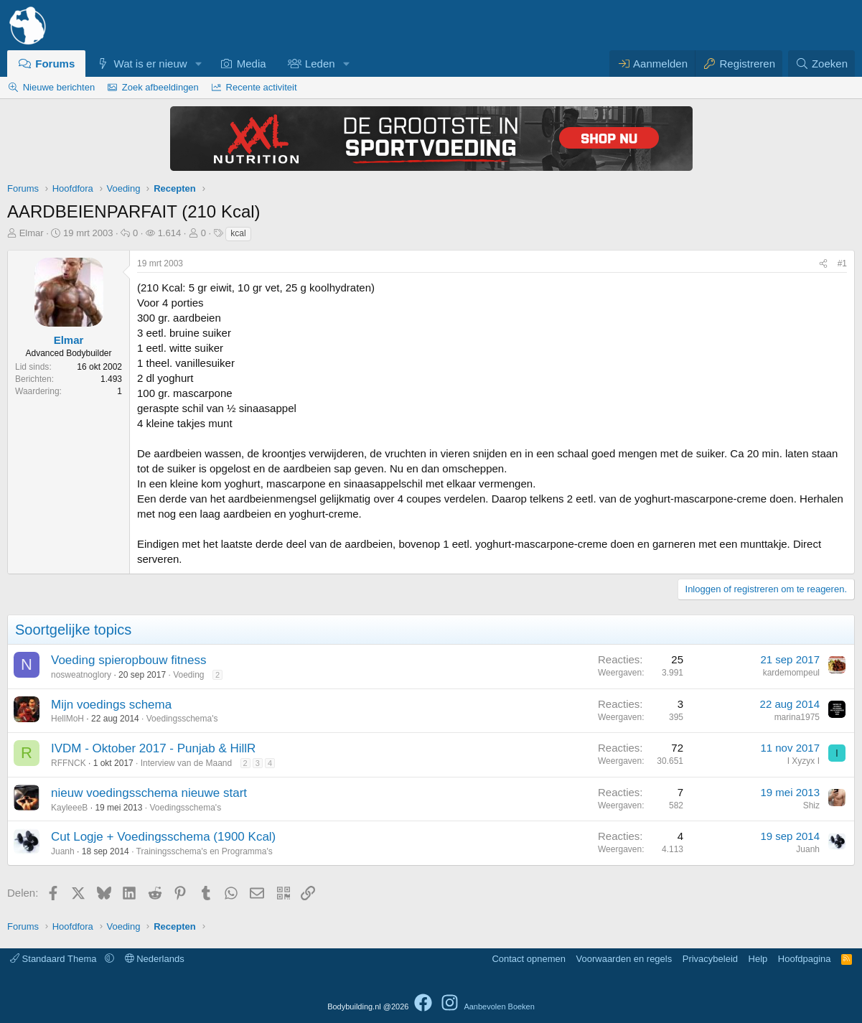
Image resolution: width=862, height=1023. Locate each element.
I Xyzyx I (803, 761)
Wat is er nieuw (150, 63)
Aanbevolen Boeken (499, 1006)
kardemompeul (791, 673)
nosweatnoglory (81, 675)
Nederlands (154, 958)
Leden (320, 63)
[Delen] (823, 264)
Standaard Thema (54, 958)
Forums (55, 63)
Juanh (63, 851)
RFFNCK (68, 763)
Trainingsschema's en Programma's (204, 851)
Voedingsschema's (182, 719)
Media (251, 63)
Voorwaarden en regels (624, 958)
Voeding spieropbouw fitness (128, 660)
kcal (237, 233)
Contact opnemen (529, 958)
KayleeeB (69, 808)
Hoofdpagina (804, 958)
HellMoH (67, 719)
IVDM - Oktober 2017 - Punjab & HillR (153, 748)
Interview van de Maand (186, 763)
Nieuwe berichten (59, 87)
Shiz (811, 805)
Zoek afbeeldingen (160, 87)
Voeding (188, 675)
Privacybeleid (710, 958)
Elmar (31, 233)
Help (758, 958)
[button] (198, 63)
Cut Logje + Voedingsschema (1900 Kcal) (163, 837)
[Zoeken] (822, 63)
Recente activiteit (261, 87)
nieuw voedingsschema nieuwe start (149, 793)
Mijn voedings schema (111, 704)
